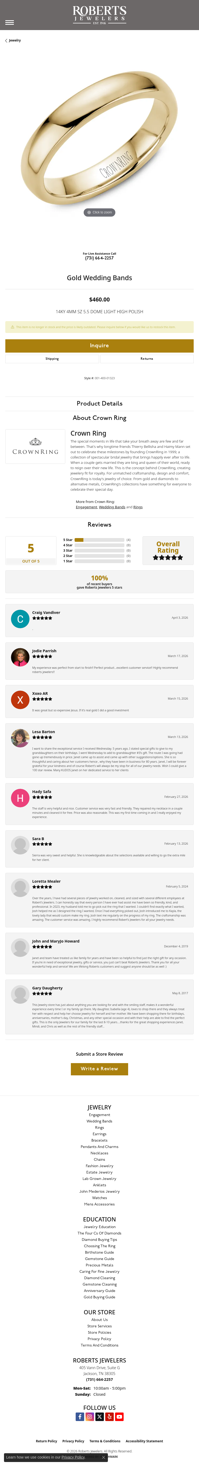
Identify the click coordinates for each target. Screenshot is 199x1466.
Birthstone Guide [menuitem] (99, 1253)
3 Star (67, 550)
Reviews (99, 524)
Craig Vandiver (46, 612)
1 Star (67, 561)
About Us (99, 1320)
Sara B (38, 838)
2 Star (67, 556)
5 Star (67, 540)
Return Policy (46, 1441)
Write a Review (99, 1069)
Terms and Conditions (100, 1346)
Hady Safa (41, 791)
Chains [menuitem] (99, 1160)
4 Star (67, 545)
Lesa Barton (43, 731)
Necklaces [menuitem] (99, 1153)
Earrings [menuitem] (100, 1134)
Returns (147, 359)
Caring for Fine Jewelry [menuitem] (99, 1272)
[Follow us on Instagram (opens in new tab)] (90, 1417)
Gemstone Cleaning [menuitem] (100, 1285)
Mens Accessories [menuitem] (99, 1205)
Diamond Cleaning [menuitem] (99, 1278)
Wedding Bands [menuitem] (99, 1122)
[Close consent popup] (103, 1457)
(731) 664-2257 (99, 258)
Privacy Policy (99, 1339)
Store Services (99, 1326)
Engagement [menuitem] (99, 1115)
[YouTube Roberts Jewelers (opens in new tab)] (119, 1417)
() (129, 540)
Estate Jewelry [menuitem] (99, 1173)
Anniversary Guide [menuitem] (99, 1291)
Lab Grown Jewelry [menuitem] (99, 1179)
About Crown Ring (99, 418)
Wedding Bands (112, 507)
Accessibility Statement (144, 1441)
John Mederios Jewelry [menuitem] (99, 1192)
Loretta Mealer (46, 881)
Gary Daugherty (47, 987)
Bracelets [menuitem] (99, 1141)
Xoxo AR (40, 693)
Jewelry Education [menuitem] (100, 1227)
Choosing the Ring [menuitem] (99, 1246)
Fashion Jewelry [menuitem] (99, 1166)
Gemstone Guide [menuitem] (99, 1259)
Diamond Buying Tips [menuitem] (99, 1240)
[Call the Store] (99, 1379)
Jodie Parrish (44, 650)
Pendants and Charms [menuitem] (100, 1147)
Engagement (86, 507)
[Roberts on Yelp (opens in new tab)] (109, 1417)
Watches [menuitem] (99, 1198)
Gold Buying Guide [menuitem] (99, 1297)
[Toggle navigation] (9, 22)
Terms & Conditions (105, 1441)
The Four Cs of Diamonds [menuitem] (99, 1234)
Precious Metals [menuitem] (99, 1265)
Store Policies (99, 1333)
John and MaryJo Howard (55, 941)
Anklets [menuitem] (99, 1185)
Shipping (52, 359)
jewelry (15, 40)
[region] (99, 153)
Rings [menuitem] (99, 1128)
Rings (138, 507)
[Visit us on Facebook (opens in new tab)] (80, 1417)
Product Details (100, 403)
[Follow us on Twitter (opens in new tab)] (99, 1417)
